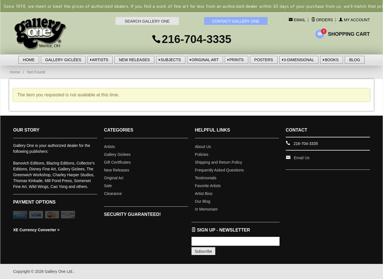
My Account (354, 20)
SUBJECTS (170, 60)
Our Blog (202, 201)
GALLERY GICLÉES (63, 60)
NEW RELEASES (134, 60)
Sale (108, 185)
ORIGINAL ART (205, 60)
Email (299, 20)
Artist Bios (203, 193)
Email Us (301, 158)
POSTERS (263, 60)
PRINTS (236, 60)
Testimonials (205, 178)
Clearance (113, 193)
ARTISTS (100, 60)
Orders (322, 20)
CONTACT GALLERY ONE (235, 21)
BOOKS (332, 60)
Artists (109, 146)
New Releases (116, 170)
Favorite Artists (208, 185)
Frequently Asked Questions (219, 170)
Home (15, 72)
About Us (203, 146)
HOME (29, 60)
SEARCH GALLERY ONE (147, 21)
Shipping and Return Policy (218, 162)
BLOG (354, 60)
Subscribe (203, 251)
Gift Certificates (117, 162)
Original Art (113, 178)
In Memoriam (206, 209)
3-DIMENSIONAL (299, 60)
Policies (201, 154)
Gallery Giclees (117, 154)
